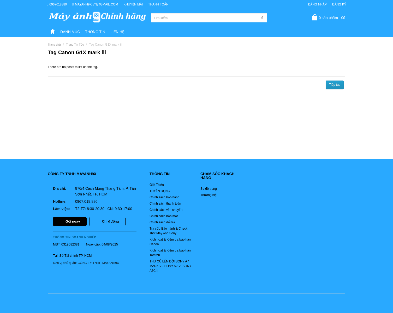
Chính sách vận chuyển (166, 210)
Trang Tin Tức (75, 44)
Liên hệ (117, 32)
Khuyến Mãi (133, 4)
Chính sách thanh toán (165, 203)
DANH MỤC (70, 32)
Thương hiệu (209, 195)
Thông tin (95, 32)
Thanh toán (158, 4)
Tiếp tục (334, 85)
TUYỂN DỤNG (160, 191)
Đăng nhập (317, 4)
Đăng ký (339, 4)
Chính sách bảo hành (164, 197)
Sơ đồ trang (208, 189)
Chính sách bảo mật (164, 216)
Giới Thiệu (157, 185)
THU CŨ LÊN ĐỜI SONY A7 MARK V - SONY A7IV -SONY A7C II (170, 266)
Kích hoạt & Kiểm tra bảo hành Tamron (171, 253)
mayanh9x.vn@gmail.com (95, 4)
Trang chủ (54, 44)
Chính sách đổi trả (162, 222)
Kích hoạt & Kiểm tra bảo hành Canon (171, 242)
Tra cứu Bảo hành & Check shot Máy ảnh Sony (168, 231)
